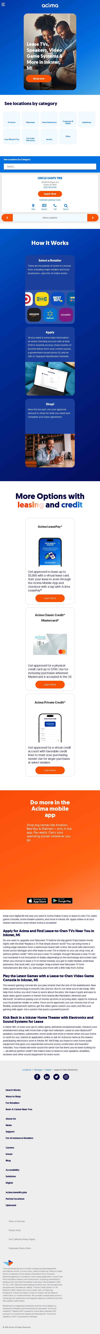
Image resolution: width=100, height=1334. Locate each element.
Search (66, 207)
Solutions (11, 1176)
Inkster (48, 1069)
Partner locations (15, 1198)
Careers (10, 1147)
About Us (11, 1118)
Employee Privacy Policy (20, 1248)
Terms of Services (17, 1221)
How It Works (13, 1090)
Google (64, 901)
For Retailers (12, 1102)
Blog (8, 1160)
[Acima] (50, 6)
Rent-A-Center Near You (19, 1109)
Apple (39, 901)
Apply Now (50, 193)
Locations (26, 1069)
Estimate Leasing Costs (50, 200)
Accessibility (12, 1170)
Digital (9, 1182)
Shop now (38, 78)
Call (55, 207)
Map (33, 207)
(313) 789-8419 (50, 187)
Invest (9, 1154)
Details (44, 207)
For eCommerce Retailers (19, 1138)
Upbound (11, 1205)
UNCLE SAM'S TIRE (50, 178)
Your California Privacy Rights (22, 1239)
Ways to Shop (13, 1096)
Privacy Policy (15, 1230)
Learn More (50, 598)
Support (10, 1131)
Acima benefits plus (16, 1192)
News (9, 1125)
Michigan (38, 1069)
